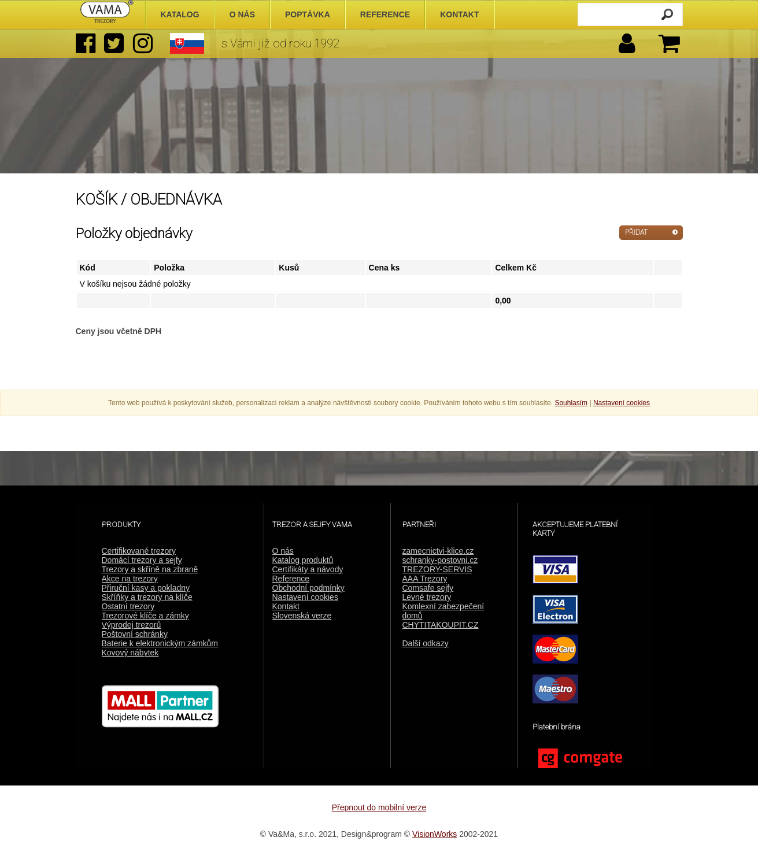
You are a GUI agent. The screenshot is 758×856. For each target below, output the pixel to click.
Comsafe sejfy (428, 587)
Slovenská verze (302, 615)
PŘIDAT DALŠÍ (636, 234)
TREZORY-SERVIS (437, 569)
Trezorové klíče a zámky (145, 615)
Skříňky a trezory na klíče (147, 597)
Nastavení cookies (305, 597)
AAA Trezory (425, 578)
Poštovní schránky (135, 634)
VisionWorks (434, 834)
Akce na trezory (130, 578)
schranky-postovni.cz (440, 560)
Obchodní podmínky (308, 587)
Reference (291, 578)
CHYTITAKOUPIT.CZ (440, 624)
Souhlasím (570, 403)
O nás (283, 550)
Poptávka (307, 14)
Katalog (180, 14)
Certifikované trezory (139, 550)
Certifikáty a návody (307, 569)
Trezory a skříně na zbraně (150, 569)
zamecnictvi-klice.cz (438, 550)
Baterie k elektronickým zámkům (160, 643)
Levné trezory (427, 597)
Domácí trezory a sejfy (142, 560)
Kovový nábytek (130, 652)
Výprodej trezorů (131, 624)
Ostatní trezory (128, 606)
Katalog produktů (303, 560)
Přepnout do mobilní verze (379, 807)
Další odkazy (425, 643)
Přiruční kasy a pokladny (146, 587)
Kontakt (285, 606)
